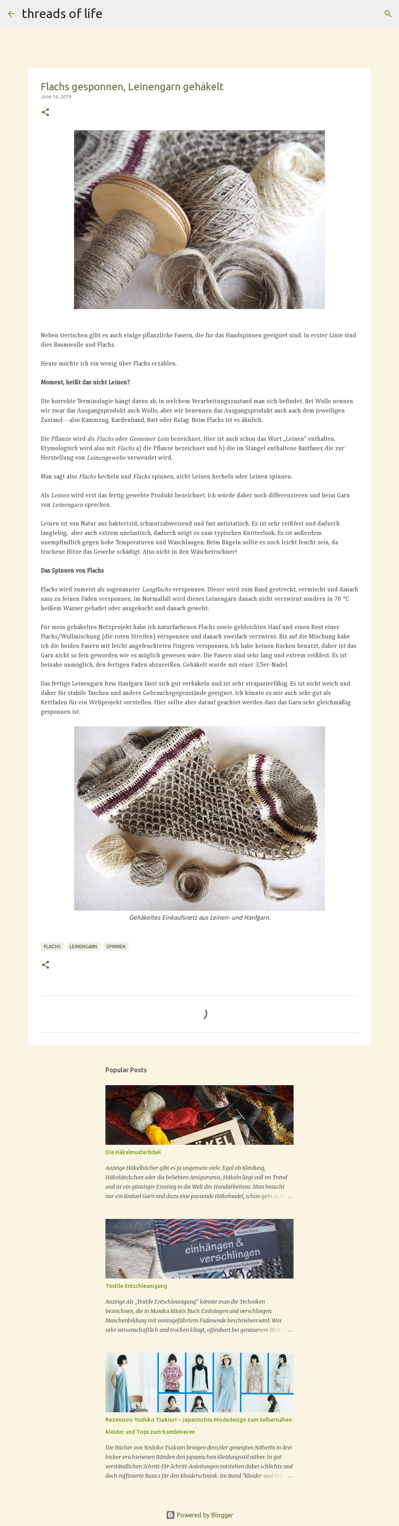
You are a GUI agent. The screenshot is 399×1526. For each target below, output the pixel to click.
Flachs (52, 946)
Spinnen (115, 946)
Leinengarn (83, 946)
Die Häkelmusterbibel (133, 1152)
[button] (45, 112)
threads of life (62, 13)
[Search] (388, 13)
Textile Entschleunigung (136, 1286)
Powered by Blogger (199, 1515)
